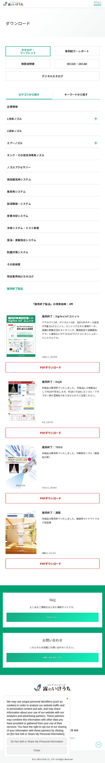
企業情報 (12, 106)
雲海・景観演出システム (21, 240)
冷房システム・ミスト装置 (23, 228)
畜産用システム (16, 191)
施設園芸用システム (19, 179)
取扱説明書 (28, 64)
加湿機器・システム (19, 203)
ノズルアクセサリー (19, 167)
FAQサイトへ (52, 617)
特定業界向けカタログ (20, 276)
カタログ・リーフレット (28, 51)
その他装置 (13, 264)
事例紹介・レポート (77, 51)
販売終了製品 (15, 288)
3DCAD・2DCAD (77, 64)
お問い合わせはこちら (52, 657)
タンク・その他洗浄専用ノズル (25, 155)
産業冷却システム (17, 216)
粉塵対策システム (17, 252)
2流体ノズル (14, 131)
